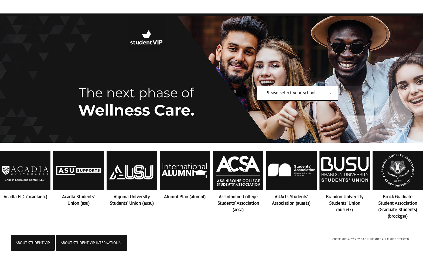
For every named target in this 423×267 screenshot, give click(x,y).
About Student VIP (33, 242)
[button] (298, 93)
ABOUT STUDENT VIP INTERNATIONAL (91, 242)
